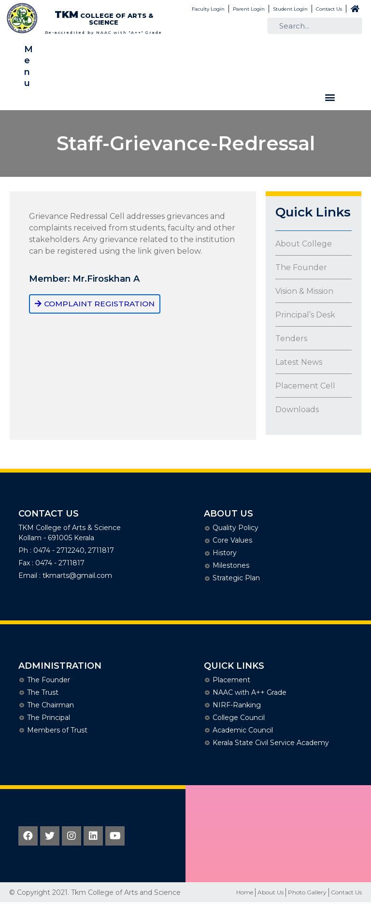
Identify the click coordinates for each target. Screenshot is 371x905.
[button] (330, 97)
